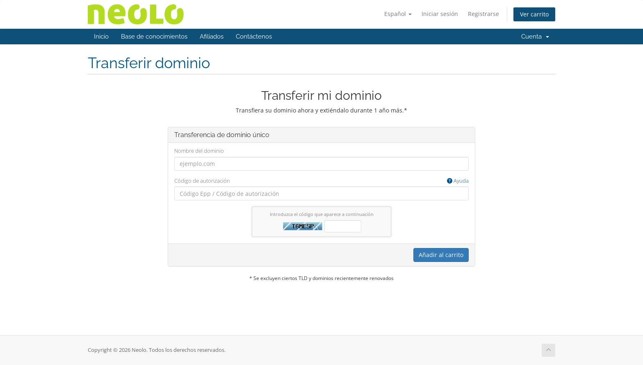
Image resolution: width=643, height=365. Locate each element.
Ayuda (458, 180)
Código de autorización (321, 181)
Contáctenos (254, 36)
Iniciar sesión (440, 14)
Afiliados (211, 36)
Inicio (101, 36)
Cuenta (535, 36)
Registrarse (483, 14)
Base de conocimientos (154, 36)
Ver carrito (534, 14)
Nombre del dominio (199, 150)
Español (398, 14)
